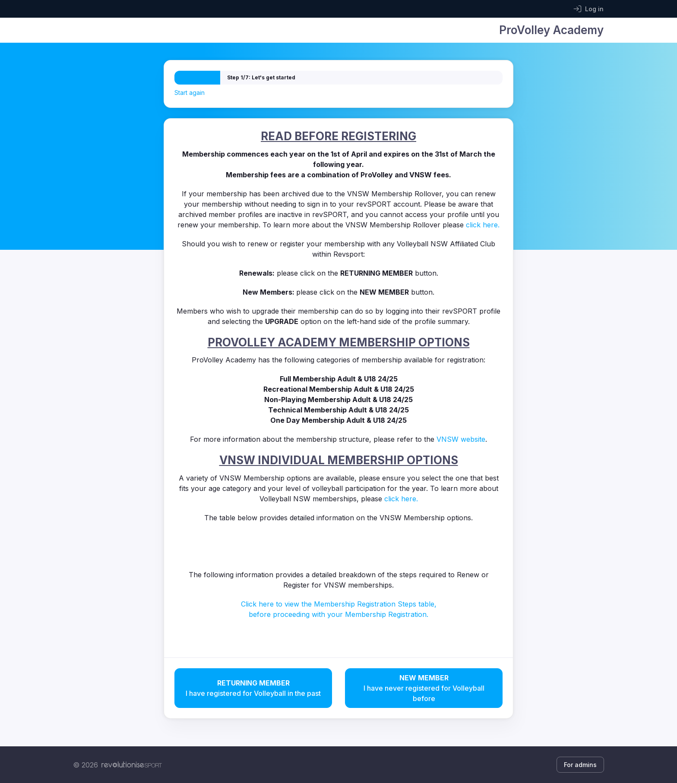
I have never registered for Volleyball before (424, 688)
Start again (189, 92)
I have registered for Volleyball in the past (253, 688)
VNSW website (461, 439)
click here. (483, 224)
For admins (580, 764)
